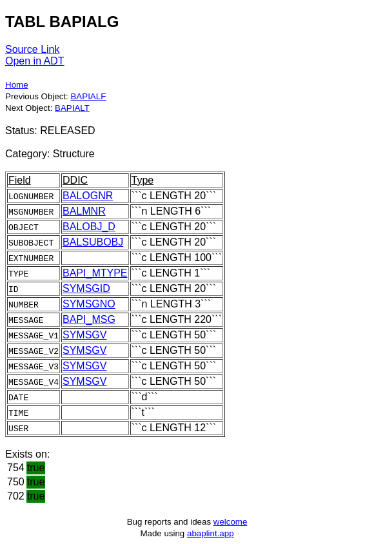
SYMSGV (84, 334)
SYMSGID (86, 288)
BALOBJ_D (89, 226)
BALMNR (84, 211)
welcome (230, 522)
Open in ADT (34, 60)
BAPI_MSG (89, 319)
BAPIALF (88, 96)
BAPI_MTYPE (95, 272)
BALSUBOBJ (93, 242)
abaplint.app (210, 533)
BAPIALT (72, 108)
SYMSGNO (89, 303)
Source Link (32, 49)
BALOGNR (88, 195)
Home (16, 85)
